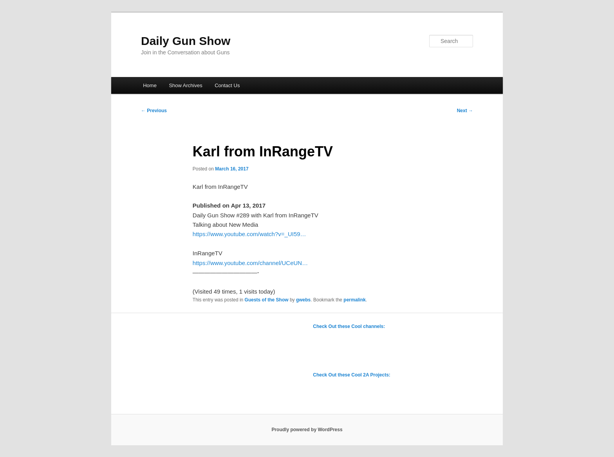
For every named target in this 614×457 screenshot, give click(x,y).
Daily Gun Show (185, 40)
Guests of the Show (267, 300)
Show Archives (185, 85)
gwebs (303, 300)
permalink (354, 300)
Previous (154, 110)
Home (150, 85)
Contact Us (227, 85)
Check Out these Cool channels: (349, 326)
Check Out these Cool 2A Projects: (351, 375)
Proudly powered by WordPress (306, 429)
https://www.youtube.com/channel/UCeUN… (250, 263)
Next (465, 110)
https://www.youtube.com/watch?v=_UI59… (249, 234)
